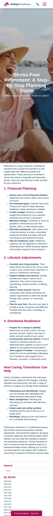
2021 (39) (7, 495)
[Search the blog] (26, 470)
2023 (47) (7, 490)
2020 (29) (7, 498)
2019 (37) (7, 501)
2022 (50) (7, 493)
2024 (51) (7, 487)
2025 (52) (7, 484)
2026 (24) (7, 481)
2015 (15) (7, 513)
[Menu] (44, 4)
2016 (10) (7, 510)
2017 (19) (7, 507)
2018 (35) (7, 504)
